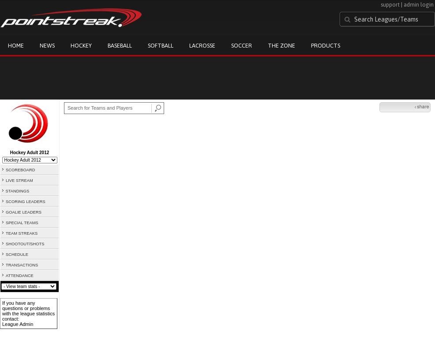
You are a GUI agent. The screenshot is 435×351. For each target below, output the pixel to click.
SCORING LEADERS (25, 202)
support (390, 4)
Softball (160, 45)
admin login (419, 4)
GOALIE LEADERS (23, 212)
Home (16, 45)
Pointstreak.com (71, 18)
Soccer (241, 45)
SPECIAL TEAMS (22, 223)
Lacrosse (202, 45)
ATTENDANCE (20, 275)
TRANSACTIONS (22, 265)
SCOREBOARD (20, 170)
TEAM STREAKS (22, 233)
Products (325, 45)
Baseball (120, 45)
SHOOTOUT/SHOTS (25, 244)
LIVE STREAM (19, 180)
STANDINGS (18, 191)
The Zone (281, 45)
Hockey (81, 45)
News (47, 45)
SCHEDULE (17, 254)
